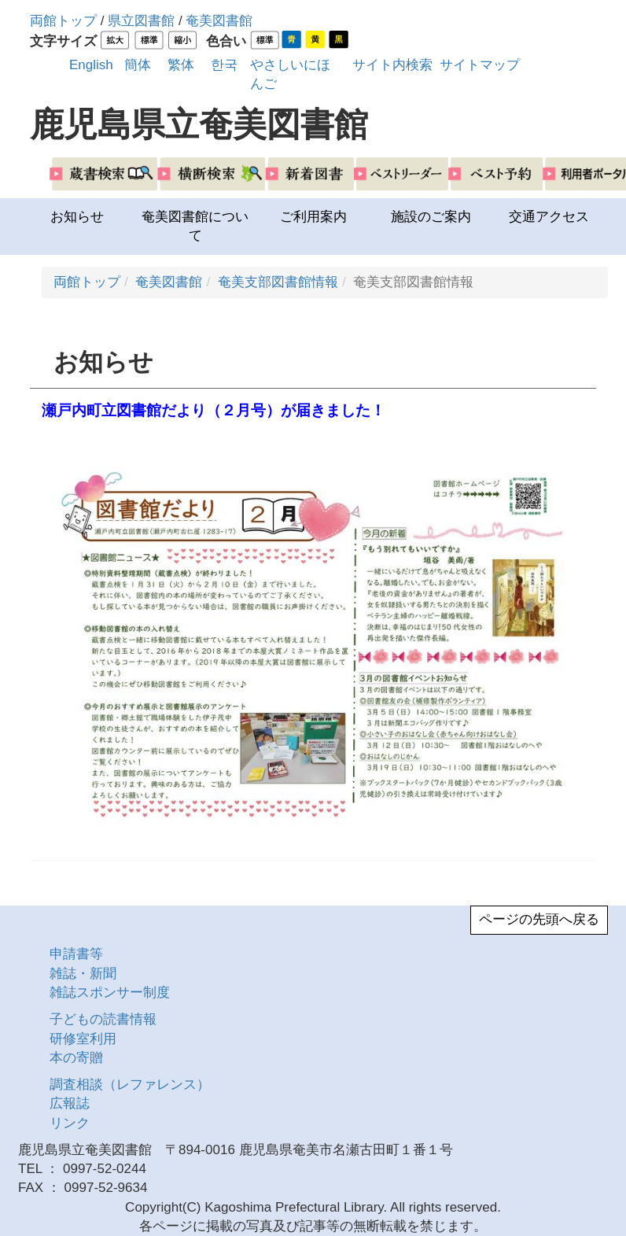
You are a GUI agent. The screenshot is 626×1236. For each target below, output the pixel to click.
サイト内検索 (392, 64)
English (91, 64)
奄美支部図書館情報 (278, 282)
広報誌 (70, 1103)
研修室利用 (83, 1038)
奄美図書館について (195, 226)
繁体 (181, 64)
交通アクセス (549, 216)
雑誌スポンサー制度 (110, 992)
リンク (70, 1123)
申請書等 (76, 953)
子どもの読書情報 (103, 1019)
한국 (224, 64)
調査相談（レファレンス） (130, 1084)
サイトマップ (480, 64)
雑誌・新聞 (83, 973)
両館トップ (63, 20)
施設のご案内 (431, 216)
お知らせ (77, 216)
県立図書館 (141, 20)
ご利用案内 (313, 216)
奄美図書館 (219, 20)
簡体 (137, 64)
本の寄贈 (76, 1057)
